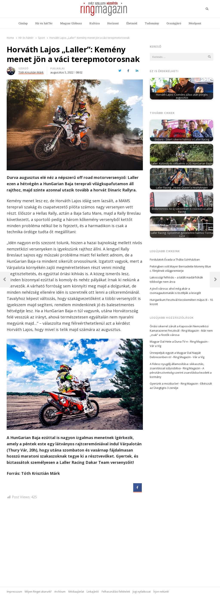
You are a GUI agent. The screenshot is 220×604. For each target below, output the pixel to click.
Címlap (23, 23)
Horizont (113, 23)
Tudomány (152, 23)
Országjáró (174, 23)
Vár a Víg (155, 346)
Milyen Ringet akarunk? (38, 591)
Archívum (60, 591)
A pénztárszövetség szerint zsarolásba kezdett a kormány (181, 372)
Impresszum (14, 591)
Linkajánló (93, 591)
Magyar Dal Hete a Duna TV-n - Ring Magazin (179, 341)
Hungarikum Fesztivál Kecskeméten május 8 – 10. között (181, 302)
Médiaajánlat (76, 591)
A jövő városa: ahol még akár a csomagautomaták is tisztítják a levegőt (175, 291)
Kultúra (94, 23)
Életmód (131, 23)
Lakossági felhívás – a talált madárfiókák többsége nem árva (176, 279)
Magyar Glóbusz (71, 23)
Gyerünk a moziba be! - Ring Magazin (174, 383)
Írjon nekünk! (161, 591)
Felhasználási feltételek (116, 591)
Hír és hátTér (44, 23)
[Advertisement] (75, 539)
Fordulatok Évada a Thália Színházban (175, 259)
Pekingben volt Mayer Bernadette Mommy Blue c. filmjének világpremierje (180, 268)
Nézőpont (195, 23)
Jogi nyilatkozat (142, 591)
